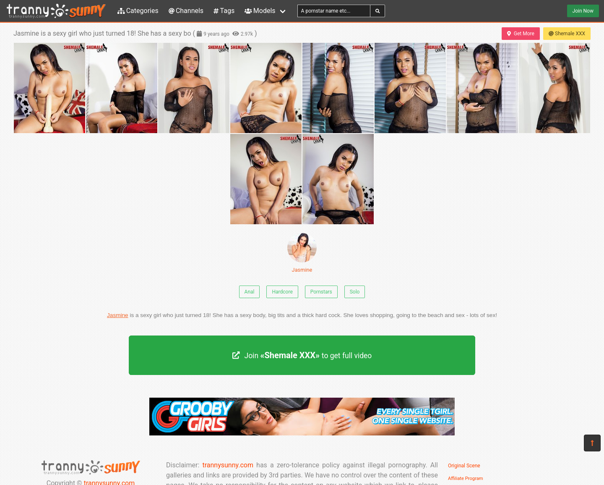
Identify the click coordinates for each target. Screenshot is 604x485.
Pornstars (321, 292)
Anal (250, 292)
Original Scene (464, 466)
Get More (520, 34)
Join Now (583, 11)
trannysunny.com (227, 465)
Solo (355, 292)
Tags (223, 11)
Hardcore (282, 292)
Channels (186, 11)
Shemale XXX (567, 34)
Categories (138, 11)
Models (260, 11)
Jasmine (302, 253)
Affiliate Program (465, 478)
